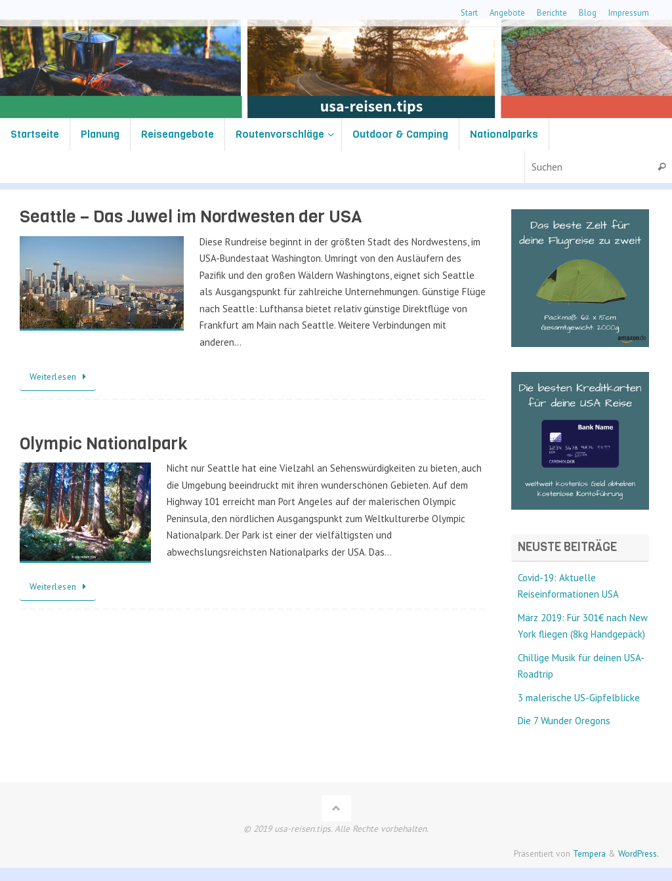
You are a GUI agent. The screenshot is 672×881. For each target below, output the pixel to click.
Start (469, 12)
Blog (588, 12)
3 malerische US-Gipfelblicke (579, 697)
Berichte (552, 12)
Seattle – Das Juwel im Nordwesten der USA (191, 216)
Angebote (507, 12)
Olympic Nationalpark (104, 443)
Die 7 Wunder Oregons (564, 720)
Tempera (589, 853)
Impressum (628, 12)
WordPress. (638, 853)
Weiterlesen (60, 376)
